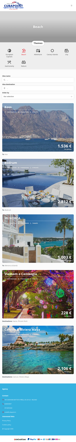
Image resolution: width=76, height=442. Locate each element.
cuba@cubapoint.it (10, 412)
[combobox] (38, 88)
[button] (38, 96)
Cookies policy (6, 425)
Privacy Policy (6, 421)
